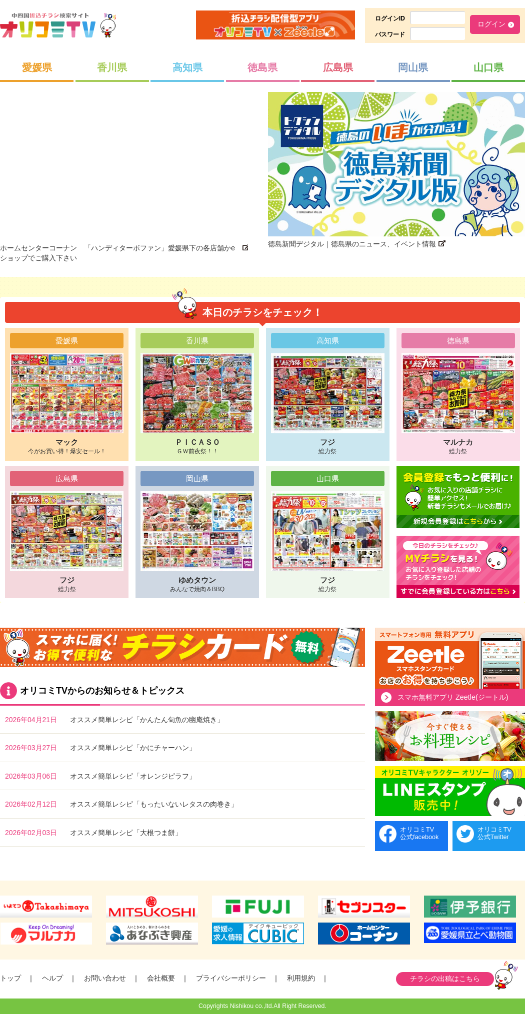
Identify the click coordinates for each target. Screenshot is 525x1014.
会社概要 (161, 978)
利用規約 (301, 978)
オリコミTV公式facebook (419, 833)
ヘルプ (52, 978)
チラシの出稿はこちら (445, 979)
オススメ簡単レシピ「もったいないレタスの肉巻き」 (154, 804)
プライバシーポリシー (231, 978)
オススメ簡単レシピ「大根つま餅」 (126, 833)
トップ (10, 978)
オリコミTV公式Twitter (495, 833)
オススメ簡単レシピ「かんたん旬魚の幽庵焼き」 (147, 720)
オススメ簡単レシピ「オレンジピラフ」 (133, 776)
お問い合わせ (105, 978)
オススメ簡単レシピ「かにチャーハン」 (133, 748)
